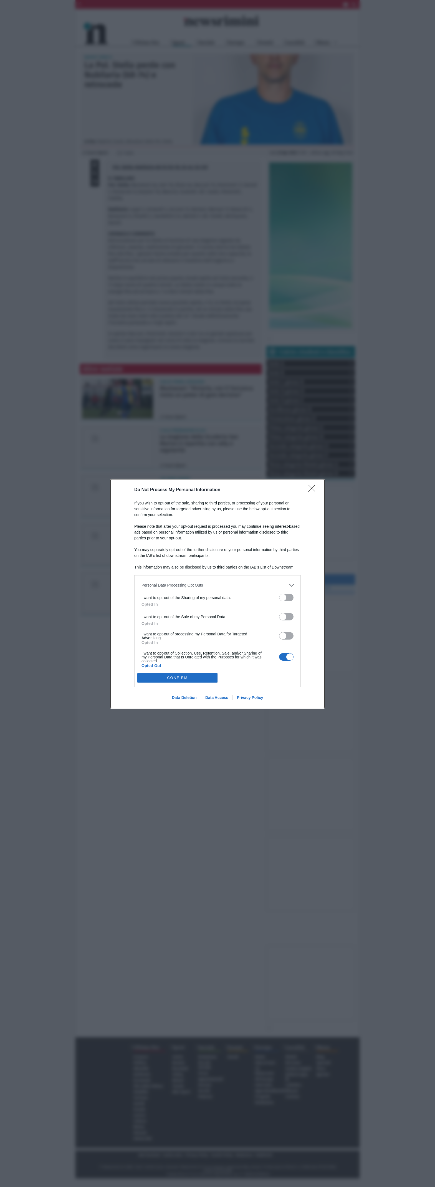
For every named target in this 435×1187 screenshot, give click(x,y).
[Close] (313, 490)
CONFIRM (177, 678)
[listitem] (217, 585)
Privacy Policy (250, 697)
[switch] (286, 597)
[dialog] (217, 593)
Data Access (216, 697)
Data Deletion (184, 697)
